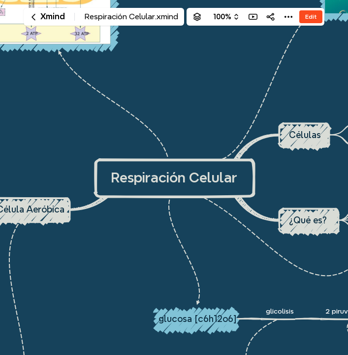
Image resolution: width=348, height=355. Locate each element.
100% (222, 16)
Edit (310, 16)
